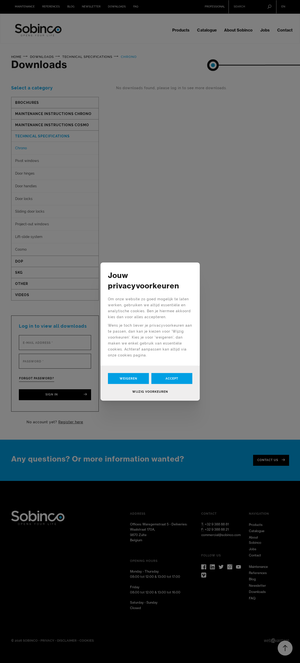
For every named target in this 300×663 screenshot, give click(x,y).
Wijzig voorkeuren (150, 391)
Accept (172, 378)
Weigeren (128, 378)
